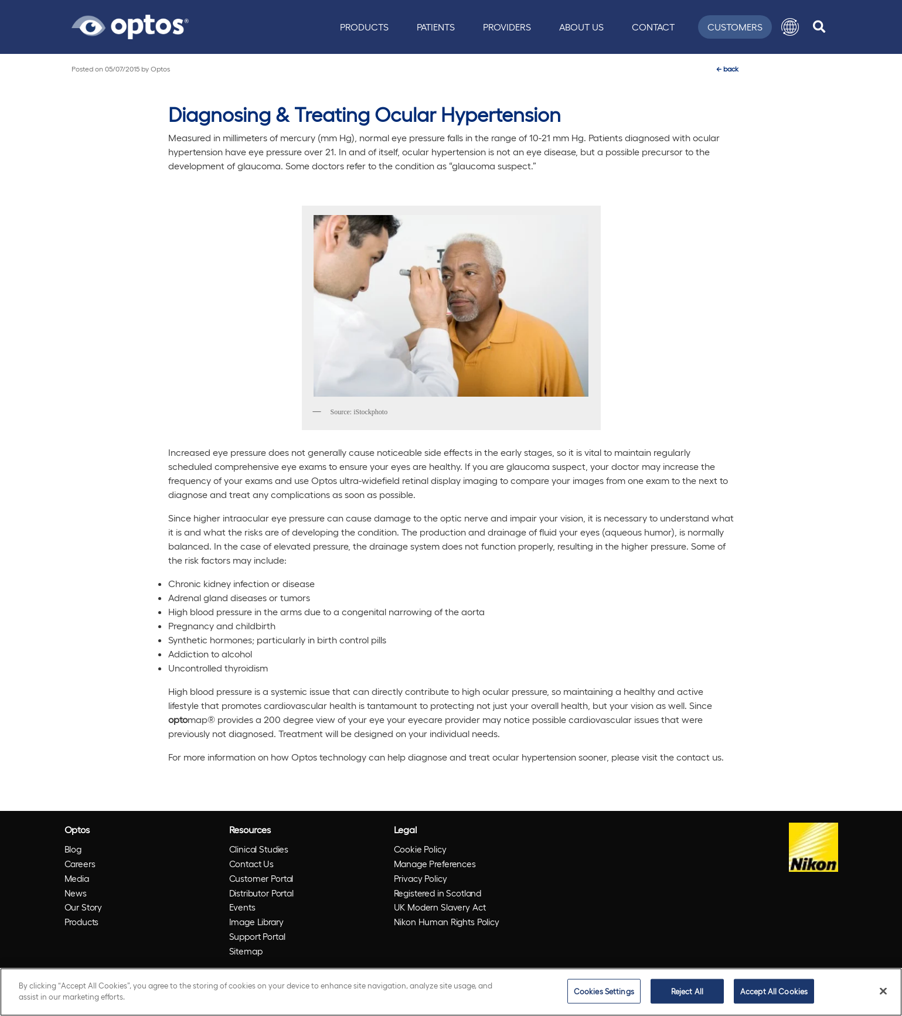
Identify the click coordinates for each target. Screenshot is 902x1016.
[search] (819, 27)
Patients (436, 26)
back (727, 68)
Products (364, 26)
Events (242, 907)
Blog (72, 849)
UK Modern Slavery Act (440, 907)
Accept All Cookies (774, 991)
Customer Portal (261, 878)
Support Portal (257, 936)
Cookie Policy (420, 849)
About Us (581, 26)
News (75, 893)
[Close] (883, 991)
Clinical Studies (259, 849)
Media (76, 878)
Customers (735, 26)
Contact (653, 26)
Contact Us (251, 863)
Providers (507, 26)
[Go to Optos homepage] (130, 25)
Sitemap (246, 951)
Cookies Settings (604, 991)
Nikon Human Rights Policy (446, 921)
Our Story (83, 907)
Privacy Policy (420, 878)
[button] (790, 27)
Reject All (687, 991)
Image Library (256, 921)
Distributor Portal (261, 893)
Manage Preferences (435, 863)
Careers (80, 863)
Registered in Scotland (438, 893)
